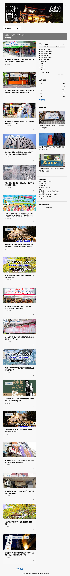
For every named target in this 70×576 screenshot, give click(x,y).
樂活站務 (44, 60)
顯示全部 (8, 38)
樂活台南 (34, 573)
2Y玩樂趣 (42, 185)
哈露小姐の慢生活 (44, 187)
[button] (33, 68)
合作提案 (7, 28)
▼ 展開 (45, 46)
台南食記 (44, 49)
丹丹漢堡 (16, 28)
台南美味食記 (45, 51)
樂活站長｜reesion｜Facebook (49, 191)
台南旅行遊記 (45, 53)
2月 (42, 93)
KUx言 (41, 189)
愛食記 (41, 198)
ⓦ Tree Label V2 (61, 74)
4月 (42, 86)
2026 (40, 83)
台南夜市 (44, 56)
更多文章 (19, 569)
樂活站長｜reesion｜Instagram (49, 193)
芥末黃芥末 (42, 183)
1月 (41, 96)
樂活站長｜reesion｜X (46, 196)
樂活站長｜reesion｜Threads (48, 195)
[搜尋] (66, 5)
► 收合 (58, 46)
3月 (42, 90)
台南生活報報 (45, 58)
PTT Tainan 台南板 (45, 182)
